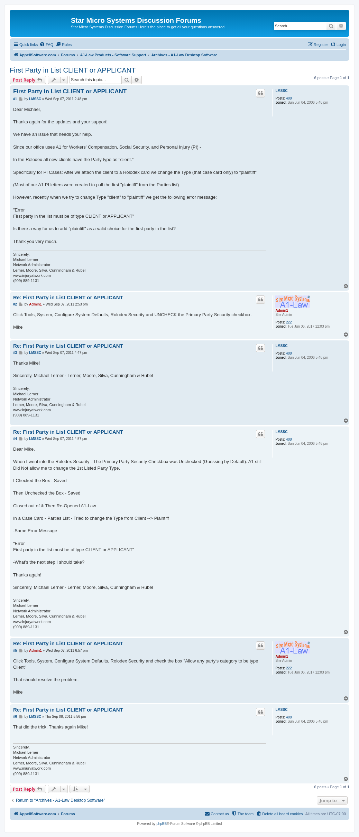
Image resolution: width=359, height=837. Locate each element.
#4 (15, 439)
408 (289, 98)
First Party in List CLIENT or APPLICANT (73, 70)
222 (289, 322)
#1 (15, 99)
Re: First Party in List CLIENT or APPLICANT (68, 297)
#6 (15, 716)
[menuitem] (46, 44)
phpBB (161, 824)
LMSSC (281, 91)
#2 (15, 304)
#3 (15, 353)
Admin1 (281, 310)
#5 (15, 650)
